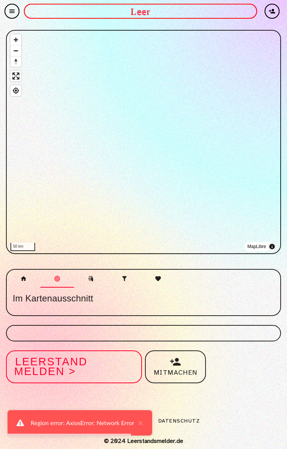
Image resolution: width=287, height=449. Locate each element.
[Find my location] (15, 90)
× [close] (136, 422)
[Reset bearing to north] (15, 61)
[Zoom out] (15, 50)
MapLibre (256, 246)
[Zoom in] (15, 39)
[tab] (23, 279)
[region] (143, 143)
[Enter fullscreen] (15, 76)
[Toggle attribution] (272, 246)
